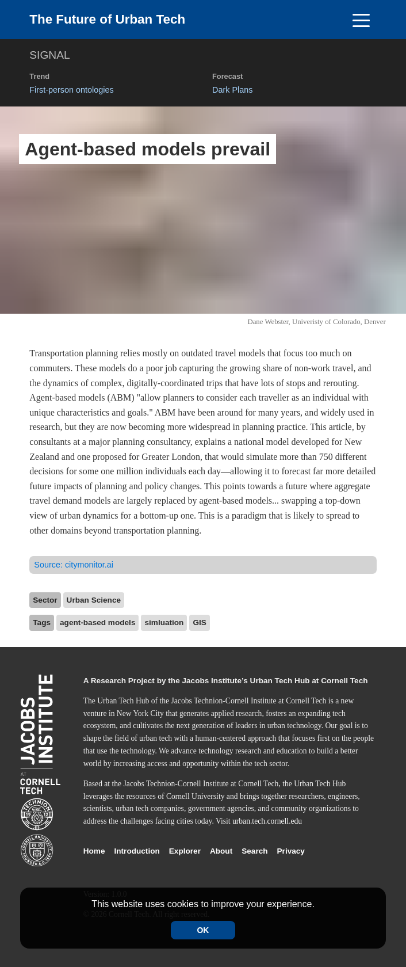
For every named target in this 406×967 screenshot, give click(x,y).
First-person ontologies (71, 89)
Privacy (291, 851)
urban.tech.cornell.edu (267, 821)
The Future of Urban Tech (107, 19)
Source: (73, 564)
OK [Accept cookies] (203, 930)
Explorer (185, 851)
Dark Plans (232, 89)
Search (254, 851)
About (221, 851)
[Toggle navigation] (361, 19)
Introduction (137, 851)
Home (94, 851)
